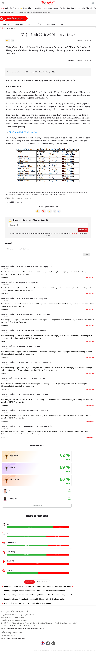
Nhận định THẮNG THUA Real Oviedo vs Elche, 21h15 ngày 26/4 (26, 362)
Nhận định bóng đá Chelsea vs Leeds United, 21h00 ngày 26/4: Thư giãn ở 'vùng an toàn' (38, 595)
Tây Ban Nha (65, 8)
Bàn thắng (50, 24)
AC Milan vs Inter (16, 202)
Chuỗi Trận (11, 561)
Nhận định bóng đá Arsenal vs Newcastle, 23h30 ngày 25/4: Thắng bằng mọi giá (34, 599)
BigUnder (14, 455)
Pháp (78, 8)
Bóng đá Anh (28, 8)
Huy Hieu (10, 198)
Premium (17, 8)
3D (8, 524)
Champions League (50, 8)
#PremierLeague (36, 12)
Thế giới (89, 8)
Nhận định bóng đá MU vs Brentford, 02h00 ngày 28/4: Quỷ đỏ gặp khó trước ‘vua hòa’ (38, 586)
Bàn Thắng (11, 552)
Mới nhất (8, 8)
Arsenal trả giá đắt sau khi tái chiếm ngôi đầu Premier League (27, 603)
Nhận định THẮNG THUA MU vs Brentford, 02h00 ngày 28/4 (24, 299)
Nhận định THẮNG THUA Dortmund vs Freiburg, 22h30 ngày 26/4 (26, 426)
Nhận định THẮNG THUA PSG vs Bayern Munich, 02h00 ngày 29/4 (26, 267)
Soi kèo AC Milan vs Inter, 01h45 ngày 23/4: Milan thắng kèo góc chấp (32, 72)
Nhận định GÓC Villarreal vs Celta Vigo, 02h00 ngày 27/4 (23, 378)
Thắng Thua (11, 543)
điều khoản (74, 233)
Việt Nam (38, 8)
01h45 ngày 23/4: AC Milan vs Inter (24, 132)
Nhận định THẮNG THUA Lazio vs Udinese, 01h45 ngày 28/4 (24, 330)
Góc (28, 24)
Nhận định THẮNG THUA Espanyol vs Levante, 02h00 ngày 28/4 (25, 314)
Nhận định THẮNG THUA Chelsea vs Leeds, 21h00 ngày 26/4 (24, 394)
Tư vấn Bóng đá (11, 28)
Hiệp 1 (61, 24)
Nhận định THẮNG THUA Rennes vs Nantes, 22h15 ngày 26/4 (24, 410)
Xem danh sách (37, 505)
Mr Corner (14, 479)
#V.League (46, 12)
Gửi (86, 254)
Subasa (11, 491)
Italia (83, 8)
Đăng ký (83, 230)
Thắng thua (17, 24)
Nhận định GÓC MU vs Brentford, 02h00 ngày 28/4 (20, 346)
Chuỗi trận (38, 24)
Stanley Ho (13, 499)
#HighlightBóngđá (24, 12)
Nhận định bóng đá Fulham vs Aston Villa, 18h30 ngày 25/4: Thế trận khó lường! (34, 591)
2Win (12, 467)
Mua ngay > (90, 277)
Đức (72, 8)
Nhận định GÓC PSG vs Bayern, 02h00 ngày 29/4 (20, 282)
